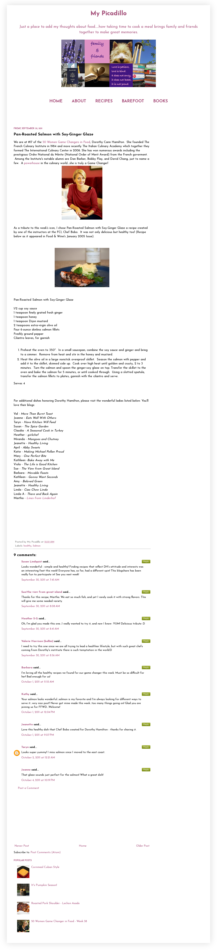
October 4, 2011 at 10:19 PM (38, 780)
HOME (56, 101)
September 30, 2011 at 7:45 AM (40, 580)
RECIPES (104, 101)
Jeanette (27, 724)
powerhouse (32, 163)
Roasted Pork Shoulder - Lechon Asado (55, 903)
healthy (27, 546)
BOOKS (160, 101)
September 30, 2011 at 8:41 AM (40, 629)
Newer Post (22, 846)
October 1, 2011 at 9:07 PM (37, 735)
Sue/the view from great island (41, 592)
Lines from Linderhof (41, 498)
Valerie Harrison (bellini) (37, 641)
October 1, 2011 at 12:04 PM (38, 712)
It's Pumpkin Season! (44, 885)
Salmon (36, 546)
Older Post (143, 846)
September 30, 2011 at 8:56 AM (40, 655)
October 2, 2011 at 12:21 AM (38, 757)
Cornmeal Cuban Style (45, 867)
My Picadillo (109, 14)
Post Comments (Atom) (46, 852)
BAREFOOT (133, 101)
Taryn (25, 747)
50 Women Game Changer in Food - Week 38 (59, 921)
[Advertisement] (82, 817)
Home (82, 846)
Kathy (25, 694)
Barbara (26, 667)
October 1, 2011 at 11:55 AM (37, 682)
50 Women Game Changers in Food (66, 142)
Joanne (26, 769)
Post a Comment (28, 788)
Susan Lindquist (31, 561)
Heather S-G (29, 618)
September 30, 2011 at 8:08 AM (40, 606)
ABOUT (79, 101)
